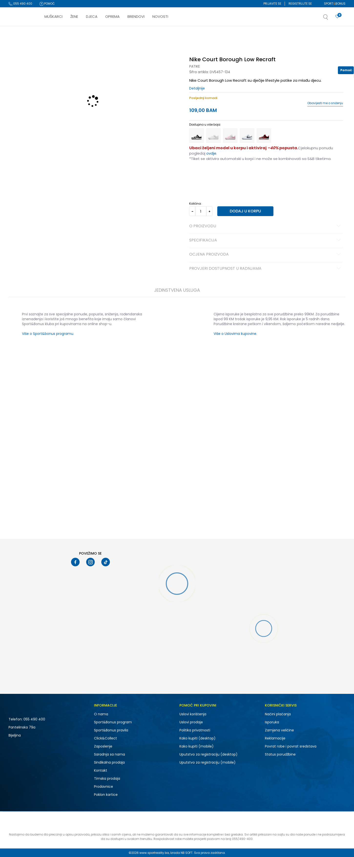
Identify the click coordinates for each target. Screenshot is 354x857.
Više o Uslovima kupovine (235, 333)
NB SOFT (187, 853)
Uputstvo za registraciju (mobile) (207, 762)
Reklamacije (275, 738)
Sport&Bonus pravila (111, 730)
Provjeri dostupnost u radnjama (265, 268)
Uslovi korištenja (192, 714)
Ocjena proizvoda (265, 254)
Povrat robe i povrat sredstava (290, 746)
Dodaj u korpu (245, 211)
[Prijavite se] (337, 16)
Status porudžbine (280, 754)
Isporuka (272, 722)
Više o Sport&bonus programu (47, 333)
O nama (101, 714)
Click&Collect (105, 738)
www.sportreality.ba (154, 853)
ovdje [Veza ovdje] (211, 153)
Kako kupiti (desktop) (197, 738)
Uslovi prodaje (191, 722)
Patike (194, 66)
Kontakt (100, 770)
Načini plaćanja (278, 714)
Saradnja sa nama (109, 754)
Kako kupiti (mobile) (196, 746)
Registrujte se (300, 3)
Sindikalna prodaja (109, 762)
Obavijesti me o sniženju (325, 103)
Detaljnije (197, 88)
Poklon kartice (106, 794)
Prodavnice (103, 786)
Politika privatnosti (194, 730)
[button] (330, 18)
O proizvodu (265, 226)
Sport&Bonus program (113, 722)
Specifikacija (265, 240)
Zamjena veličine (279, 730)
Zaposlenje (103, 746)
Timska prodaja (107, 778)
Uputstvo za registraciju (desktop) (208, 754)
